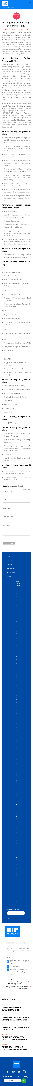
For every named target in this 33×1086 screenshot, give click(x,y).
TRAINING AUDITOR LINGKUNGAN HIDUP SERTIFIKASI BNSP (16, 871)
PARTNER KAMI (11, 568)
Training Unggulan (23, 29)
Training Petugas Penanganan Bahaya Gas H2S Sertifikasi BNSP (18, 983)
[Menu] (29, 2)
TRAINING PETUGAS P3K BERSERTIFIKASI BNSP (11, 1008)
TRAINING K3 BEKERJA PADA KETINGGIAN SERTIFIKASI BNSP (14, 1038)
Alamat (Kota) (7, 508)
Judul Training (7, 525)
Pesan (4, 533)
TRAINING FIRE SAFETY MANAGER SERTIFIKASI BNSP (15, 1028)
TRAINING (9, 564)
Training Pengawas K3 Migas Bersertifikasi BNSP (16, 24)
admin (6, 29)
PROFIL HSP (10, 560)
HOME (8, 556)
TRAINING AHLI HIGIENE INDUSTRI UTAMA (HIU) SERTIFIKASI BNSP (15, 1018)
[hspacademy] (19, 1071)
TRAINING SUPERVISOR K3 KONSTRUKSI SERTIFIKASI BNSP (14, 1048)
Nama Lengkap (7, 491)
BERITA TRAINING (11, 572)
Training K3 (13, 29)
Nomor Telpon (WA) (8, 517)
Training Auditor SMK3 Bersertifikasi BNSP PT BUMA (16, 988)
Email (5, 500)
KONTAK (9, 576)
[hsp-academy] (8, 1071)
